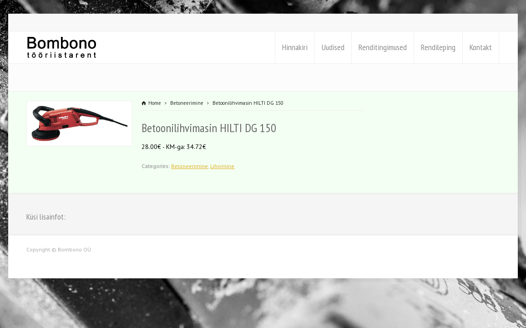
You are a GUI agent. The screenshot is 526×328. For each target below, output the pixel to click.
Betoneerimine (189, 166)
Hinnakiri (295, 47)
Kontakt (481, 47)
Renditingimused (383, 47)
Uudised (333, 47)
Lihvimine (222, 166)
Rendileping (438, 47)
